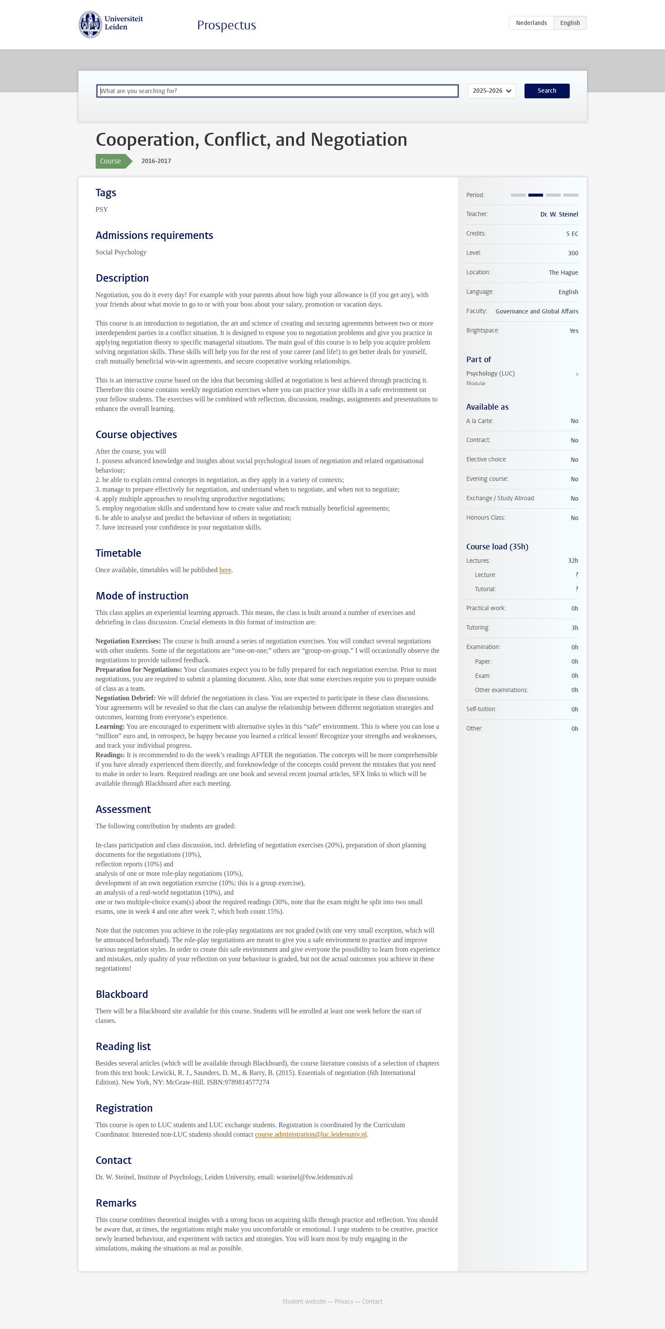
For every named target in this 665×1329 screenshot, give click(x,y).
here (225, 570)
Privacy (343, 1302)
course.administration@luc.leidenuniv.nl (311, 1134)
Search (547, 91)
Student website (304, 1302)
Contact (372, 1302)
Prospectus (226, 25)
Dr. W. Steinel (559, 214)
